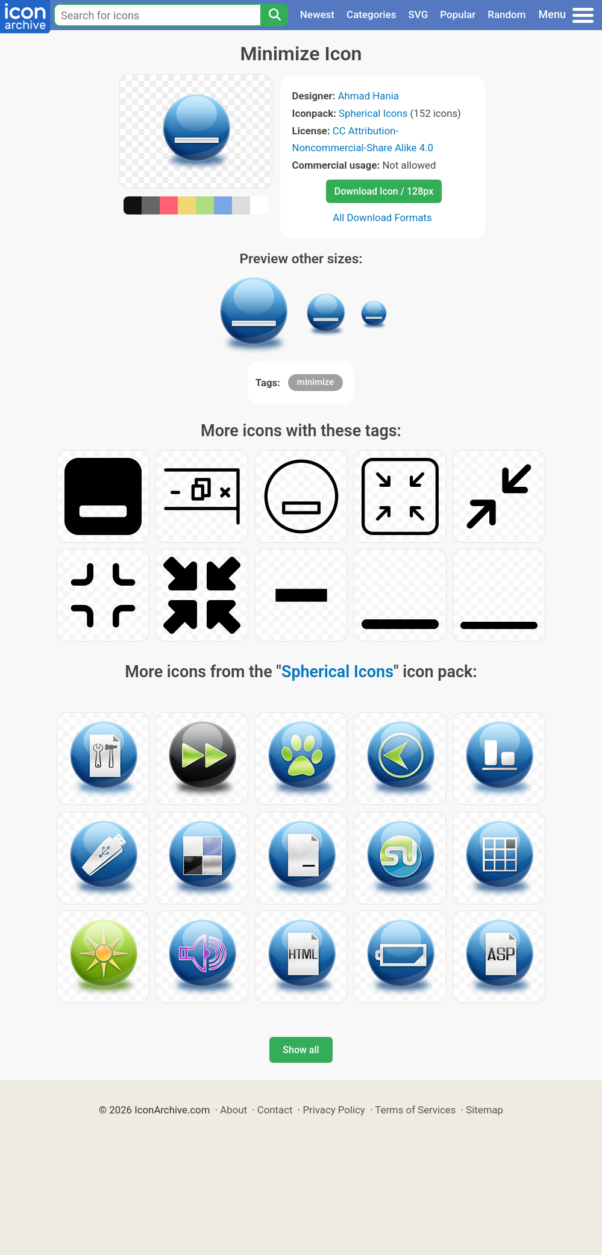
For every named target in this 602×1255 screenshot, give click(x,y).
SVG (418, 14)
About (233, 1110)
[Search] (274, 15)
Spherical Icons (373, 113)
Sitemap (484, 1110)
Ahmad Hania (368, 96)
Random (506, 14)
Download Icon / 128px (383, 191)
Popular (457, 14)
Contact (275, 1110)
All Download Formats (382, 217)
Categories (371, 14)
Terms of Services (415, 1110)
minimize (315, 382)
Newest (317, 14)
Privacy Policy (334, 1110)
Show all (301, 1050)
